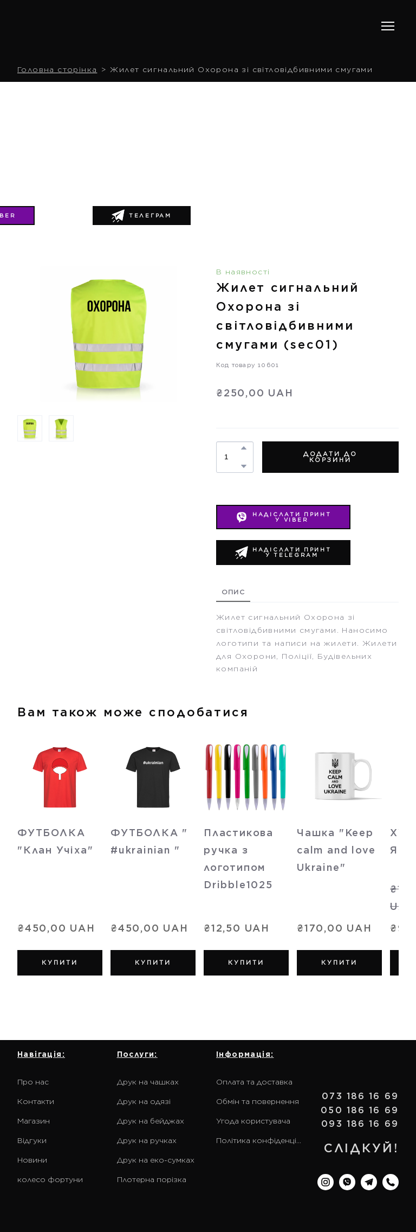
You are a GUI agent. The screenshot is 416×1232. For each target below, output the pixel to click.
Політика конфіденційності (260, 1140)
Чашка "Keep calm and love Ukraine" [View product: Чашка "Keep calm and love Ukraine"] (336, 850)
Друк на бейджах (150, 1120)
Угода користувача (253, 1120)
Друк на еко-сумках (155, 1160)
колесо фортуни (50, 1179)
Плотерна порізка (151, 1179)
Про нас (33, 1081)
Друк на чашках (148, 1081)
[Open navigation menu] (388, 26)
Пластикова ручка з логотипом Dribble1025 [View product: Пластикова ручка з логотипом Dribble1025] (239, 858)
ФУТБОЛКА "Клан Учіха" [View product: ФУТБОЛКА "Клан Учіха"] (55, 841)
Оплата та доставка (254, 1081)
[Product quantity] (232, 457)
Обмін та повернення (257, 1101)
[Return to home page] (86, 26)
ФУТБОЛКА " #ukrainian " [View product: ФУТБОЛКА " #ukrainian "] (149, 841)
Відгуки (32, 1140)
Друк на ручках (147, 1140)
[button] (142, 216)
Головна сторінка (57, 69)
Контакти (35, 1101)
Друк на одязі (144, 1101)
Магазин (33, 1120)
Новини (32, 1160)
